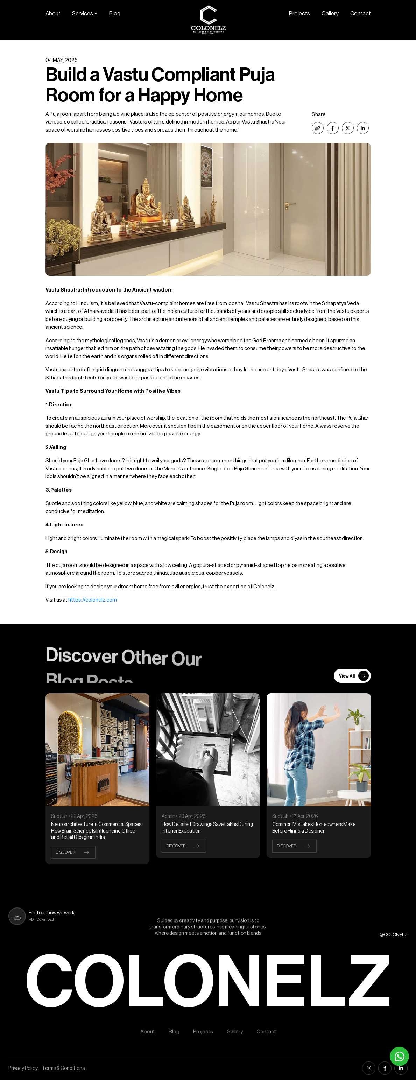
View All (354, 676)
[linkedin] (401, 1068)
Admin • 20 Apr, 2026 (184, 816)
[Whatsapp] (399, 1056)
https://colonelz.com (92, 600)
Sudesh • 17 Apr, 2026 (295, 816)
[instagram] (368, 1068)
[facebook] (385, 1068)
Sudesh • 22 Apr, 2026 (74, 816)
